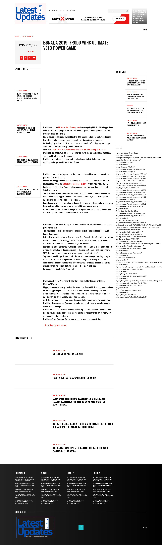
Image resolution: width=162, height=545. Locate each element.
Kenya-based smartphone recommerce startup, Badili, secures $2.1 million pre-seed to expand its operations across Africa (80, 401)
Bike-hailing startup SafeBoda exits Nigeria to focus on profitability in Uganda (80, 449)
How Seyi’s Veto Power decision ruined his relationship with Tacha (79, 149)
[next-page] (121, 147)
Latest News (22, 91)
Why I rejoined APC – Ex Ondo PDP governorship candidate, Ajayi (135, 96)
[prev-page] (117, 147)
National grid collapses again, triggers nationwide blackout (136, 138)
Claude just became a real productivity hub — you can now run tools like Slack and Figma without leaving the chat (139, 16)
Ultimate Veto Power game (69, 127)
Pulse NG (30, 51)
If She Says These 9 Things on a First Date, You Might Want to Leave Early (136, 83)
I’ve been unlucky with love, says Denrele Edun (136, 124)
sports (130, 105)
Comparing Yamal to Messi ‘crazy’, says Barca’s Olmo (27, 161)
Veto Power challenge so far (74, 183)
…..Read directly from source (54, 325)
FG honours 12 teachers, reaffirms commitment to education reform (24, 502)
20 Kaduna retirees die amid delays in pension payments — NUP (26, 130)
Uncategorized (27, 36)
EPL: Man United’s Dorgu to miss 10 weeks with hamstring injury (27, 191)
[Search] (127, 11)
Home (17, 36)
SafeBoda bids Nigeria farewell (68, 353)
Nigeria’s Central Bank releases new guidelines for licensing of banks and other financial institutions (78, 425)
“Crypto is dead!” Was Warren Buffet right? (74, 377)
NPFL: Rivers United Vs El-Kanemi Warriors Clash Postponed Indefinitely (135, 110)
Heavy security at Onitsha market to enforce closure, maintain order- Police (27, 97)
